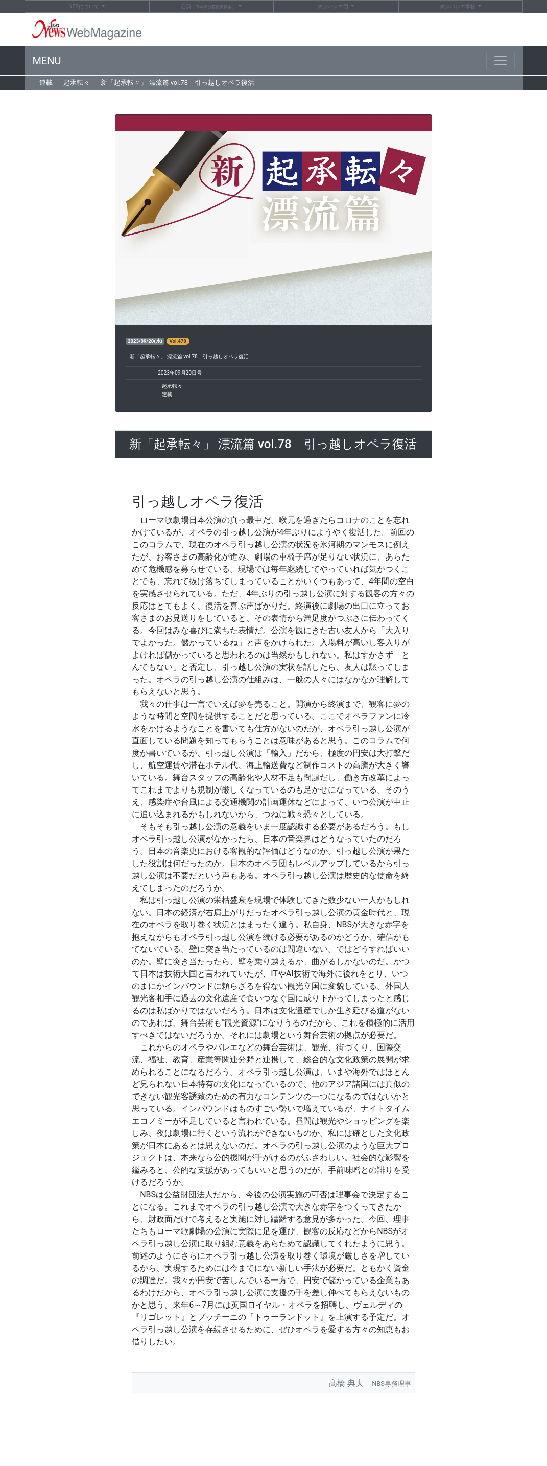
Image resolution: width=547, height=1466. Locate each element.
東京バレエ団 (333, 6)
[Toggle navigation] (500, 61)
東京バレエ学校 (458, 6)
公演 (209, 7)
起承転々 (76, 82)
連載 (46, 82)
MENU (47, 61)
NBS (84, 6)
